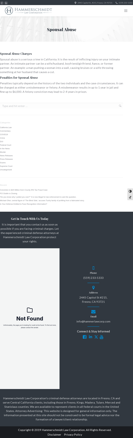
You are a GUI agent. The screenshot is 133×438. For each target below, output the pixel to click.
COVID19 (4, 134)
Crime (2, 138)
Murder (3, 152)
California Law (6, 127)
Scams (3, 163)
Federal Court (5, 145)
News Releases (6, 156)
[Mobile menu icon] (126, 11)
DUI (1, 141)
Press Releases (6, 159)
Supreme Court (6, 166)
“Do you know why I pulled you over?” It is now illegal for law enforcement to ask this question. (38, 197)
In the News (5, 149)
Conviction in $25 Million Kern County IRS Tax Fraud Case (23, 190)
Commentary (5, 131)
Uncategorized (6, 170)
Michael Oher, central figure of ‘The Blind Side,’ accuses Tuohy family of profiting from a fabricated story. (42, 200)
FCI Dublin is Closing (8, 193)
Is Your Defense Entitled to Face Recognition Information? (23, 204)
